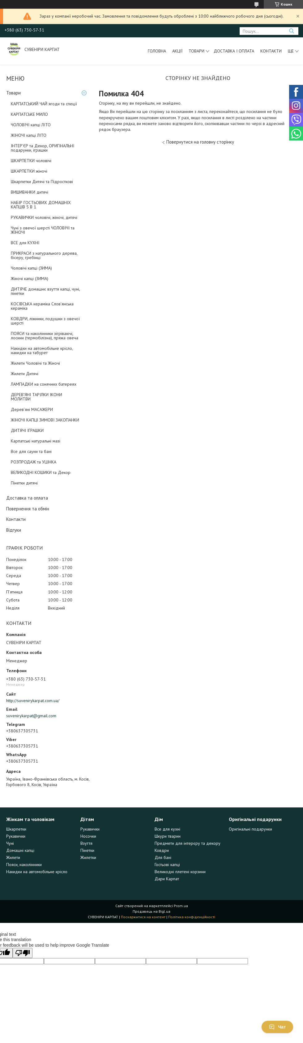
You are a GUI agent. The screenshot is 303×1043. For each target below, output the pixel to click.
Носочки (88, 836)
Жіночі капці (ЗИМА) (29, 278)
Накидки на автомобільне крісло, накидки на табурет (42, 350)
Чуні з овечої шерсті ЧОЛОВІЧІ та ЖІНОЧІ (43, 230)
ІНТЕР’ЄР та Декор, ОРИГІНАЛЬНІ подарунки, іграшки (42, 148)
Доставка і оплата (234, 51)
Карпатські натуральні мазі (35, 441)
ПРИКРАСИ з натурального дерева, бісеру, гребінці (44, 255)
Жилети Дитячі (24, 373)
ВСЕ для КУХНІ (25, 242)
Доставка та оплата (27, 498)
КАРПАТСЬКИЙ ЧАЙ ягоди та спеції (44, 104)
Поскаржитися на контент (143, 917)
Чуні (10, 843)
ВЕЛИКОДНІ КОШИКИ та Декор (40, 472)
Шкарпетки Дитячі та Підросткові (42, 181)
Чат (277, 1027)
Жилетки (88, 857)
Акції (177, 51)
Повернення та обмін (27, 509)
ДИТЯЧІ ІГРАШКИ (27, 430)
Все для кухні (167, 829)
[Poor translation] (22, 953)
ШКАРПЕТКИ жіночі (29, 171)
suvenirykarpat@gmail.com (31, 715)
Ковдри (162, 850)
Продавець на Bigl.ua (151, 911)
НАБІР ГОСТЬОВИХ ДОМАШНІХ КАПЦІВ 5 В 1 (41, 205)
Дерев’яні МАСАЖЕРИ (32, 409)
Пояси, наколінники (24, 864)
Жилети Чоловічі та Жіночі (35, 363)
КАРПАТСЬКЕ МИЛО (29, 114)
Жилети (13, 857)
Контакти (271, 51)
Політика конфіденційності (191, 917)
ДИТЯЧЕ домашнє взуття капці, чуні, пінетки (45, 291)
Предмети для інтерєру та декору (187, 843)
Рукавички (15, 836)
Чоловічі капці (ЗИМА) (31, 268)
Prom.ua (181, 905)
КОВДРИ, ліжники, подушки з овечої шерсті (45, 321)
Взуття (86, 843)
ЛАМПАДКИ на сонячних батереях (43, 384)
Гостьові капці (167, 864)
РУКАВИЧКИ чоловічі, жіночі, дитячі (44, 217)
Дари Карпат (167, 879)
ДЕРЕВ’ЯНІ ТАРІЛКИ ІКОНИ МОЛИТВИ (36, 397)
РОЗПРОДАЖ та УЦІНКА (33, 462)
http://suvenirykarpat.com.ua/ (32, 700)
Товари (196, 51)
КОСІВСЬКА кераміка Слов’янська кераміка (42, 306)
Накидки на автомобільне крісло (36, 871)
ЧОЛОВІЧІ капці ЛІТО (31, 125)
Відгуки (13, 530)
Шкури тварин (168, 836)
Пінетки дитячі (24, 483)
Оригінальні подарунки (250, 829)
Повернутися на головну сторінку (200, 142)
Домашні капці (20, 850)
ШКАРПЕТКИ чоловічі (31, 160)
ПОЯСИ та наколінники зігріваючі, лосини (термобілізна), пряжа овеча (44, 336)
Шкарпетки (16, 829)
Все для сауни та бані (31, 451)
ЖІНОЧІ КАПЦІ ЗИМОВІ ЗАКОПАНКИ (45, 420)
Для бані (163, 857)
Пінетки (87, 850)
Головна (157, 51)
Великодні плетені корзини (180, 871)
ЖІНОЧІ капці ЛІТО (28, 135)
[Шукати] (291, 31)
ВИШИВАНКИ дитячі (29, 192)
